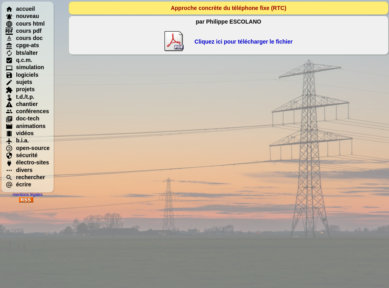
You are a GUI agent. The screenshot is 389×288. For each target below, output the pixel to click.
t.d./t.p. (20, 97)
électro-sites (27, 162)
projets (20, 89)
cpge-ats (22, 45)
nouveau (22, 16)
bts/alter (22, 53)
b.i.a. (17, 140)
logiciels (22, 75)
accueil (20, 9)
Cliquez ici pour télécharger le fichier (243, 41)
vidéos (20, 133)
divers (19, 170)
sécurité (22, 155)
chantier (22, 104)
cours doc (24, 38)
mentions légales (27, 194)
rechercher (25, 177)
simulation (25, 67)
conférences (27, 111)
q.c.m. (19, 60)
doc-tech (22, 118)
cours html (25, 23)
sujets (19, 82)
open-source (28, 148)
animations (26, 126)
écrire (18, 184)
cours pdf (24, 31)
